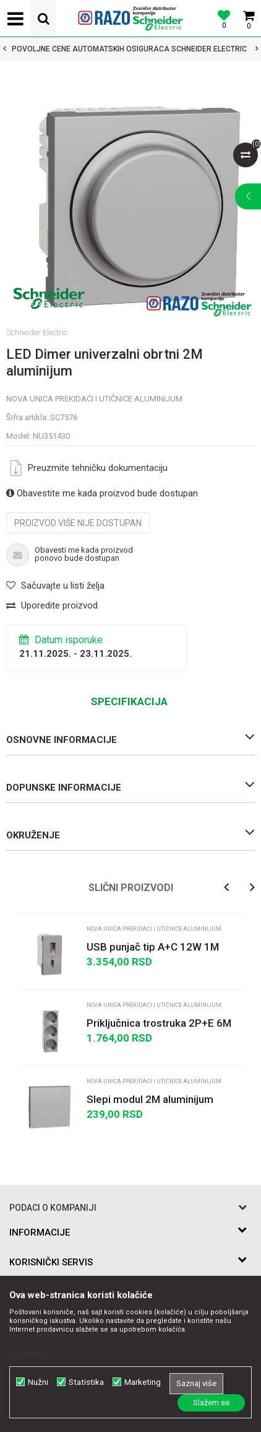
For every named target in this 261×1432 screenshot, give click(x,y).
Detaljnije (27, 1353)
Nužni (38, 1382)
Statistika (86, 1382)
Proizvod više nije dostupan (78, 523)
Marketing (142, 1382)
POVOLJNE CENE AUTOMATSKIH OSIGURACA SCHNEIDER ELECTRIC (129, 49)
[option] (130, 49)
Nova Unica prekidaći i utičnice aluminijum (94, 398)
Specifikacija (129, 701)
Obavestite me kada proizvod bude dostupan (102, 493)
